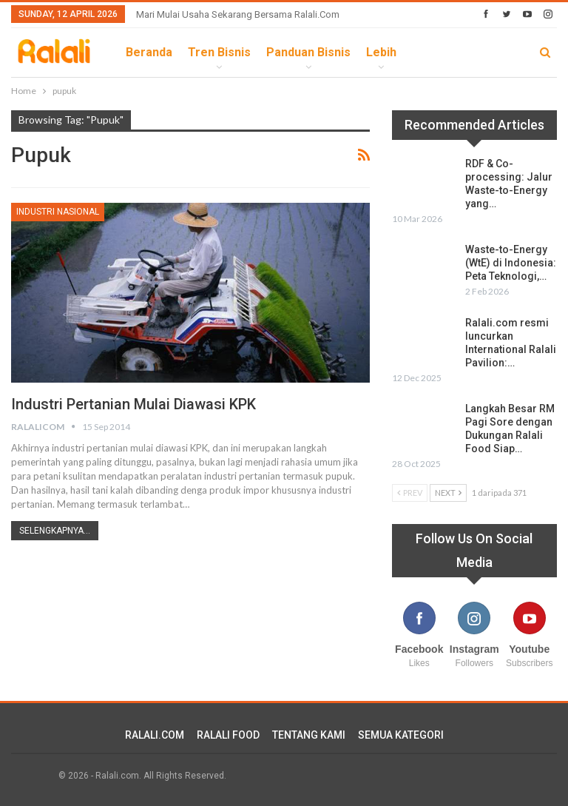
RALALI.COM (154, 735)
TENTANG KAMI (308, 735)
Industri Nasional (57, 211)
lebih (381, 52)
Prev (409, 492)
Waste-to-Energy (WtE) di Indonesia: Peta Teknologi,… (510, 263)
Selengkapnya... (54, 530)
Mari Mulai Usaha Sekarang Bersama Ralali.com (237, 14)
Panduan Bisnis (308, 52)
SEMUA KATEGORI (401, 735)
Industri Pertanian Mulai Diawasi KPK (133, 404)
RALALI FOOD (228, 735)
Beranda (149, 52)
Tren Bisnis (219, 52)
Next (448, 492)
